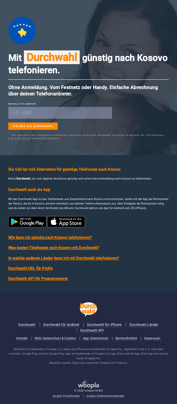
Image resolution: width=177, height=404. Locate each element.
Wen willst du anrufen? (22, 104)
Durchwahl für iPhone (104, 325)
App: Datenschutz (95, 338)
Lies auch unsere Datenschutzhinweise (33, 138)
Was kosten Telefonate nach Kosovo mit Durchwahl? (53, 248)
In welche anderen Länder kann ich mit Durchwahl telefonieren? (63, 258)
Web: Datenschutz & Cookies (55, 338)
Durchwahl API (92, 330)
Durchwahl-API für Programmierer (38, 278)
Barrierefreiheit (126, 338)
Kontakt (22, 338)
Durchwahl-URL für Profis (30, 268)
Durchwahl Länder (143, 325)
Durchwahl (26, 325)
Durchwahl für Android (61, 325)
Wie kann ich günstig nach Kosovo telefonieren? (50, 237)
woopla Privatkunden (66, 396)
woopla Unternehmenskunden (105, 396)
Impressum (152, 338)
